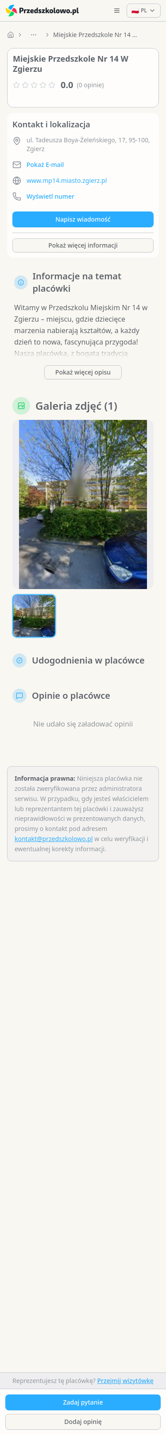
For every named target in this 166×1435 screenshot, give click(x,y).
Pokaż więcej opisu (83, 372)
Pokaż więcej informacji (82, 245)
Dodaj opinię (82, 1421)
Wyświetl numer (50, 196)
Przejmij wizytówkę (125, 1380)
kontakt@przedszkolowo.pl (54, 838)
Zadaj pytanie (83, 1402)
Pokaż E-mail (45, 164)
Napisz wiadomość (82, 219)
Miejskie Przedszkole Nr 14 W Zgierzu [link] (97, 34)
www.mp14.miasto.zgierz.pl (67, 180)
